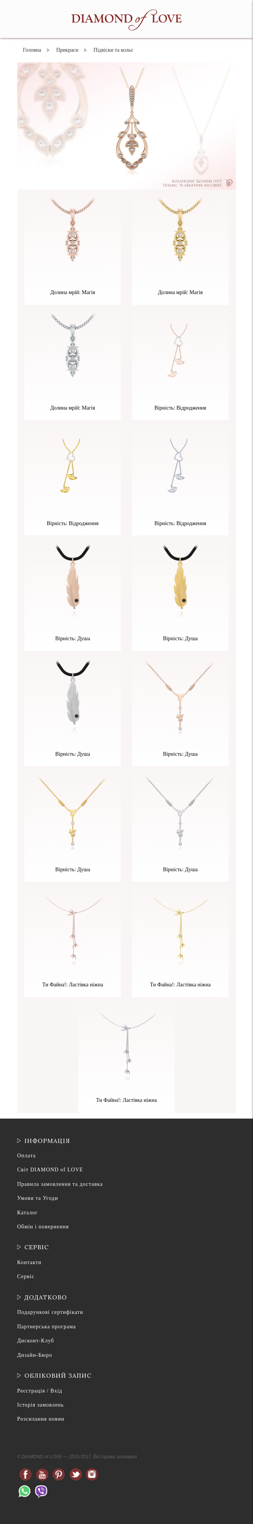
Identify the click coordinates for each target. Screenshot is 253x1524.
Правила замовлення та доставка (60, 1184)
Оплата (26, 1155)
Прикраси (67, 50)
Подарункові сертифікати (50, 1312)
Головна (32, 50)
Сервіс (25, 1276)
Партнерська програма (46, 1326)
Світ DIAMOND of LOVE (50, 1170)
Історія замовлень (40, 1405)
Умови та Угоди (37, 1198)
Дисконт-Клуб (35, 1341)
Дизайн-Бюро (34, 1355)
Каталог (27, 1212)
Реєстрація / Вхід (39, 1391)
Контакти (29, 1262)
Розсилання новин (40, 1419)
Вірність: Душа (72, 638)
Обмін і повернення (43, 1227)
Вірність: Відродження (180, 408)
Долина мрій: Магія (72, 292)
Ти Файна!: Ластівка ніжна (72, 985)
